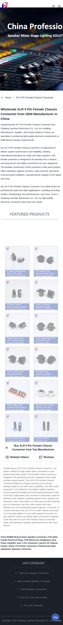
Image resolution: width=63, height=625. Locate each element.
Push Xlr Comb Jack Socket (34, 597)
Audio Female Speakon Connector (34, 581)
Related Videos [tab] (17, 457)
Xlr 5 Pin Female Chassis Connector (34, 97)
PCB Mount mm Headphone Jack (40, 540)
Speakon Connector (36, 537)
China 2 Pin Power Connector (22, 546)
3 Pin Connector (30, 543)
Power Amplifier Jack (11, 543)
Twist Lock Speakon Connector (34, 573)
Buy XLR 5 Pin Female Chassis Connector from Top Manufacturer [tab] (30, 447)
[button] (53, 6)
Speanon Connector (21, 549)
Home (8, 97)
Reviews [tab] (46, 457)
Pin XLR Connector (34, 605)
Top (55, 617)
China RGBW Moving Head (13, 537)
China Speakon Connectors (34, 589)
